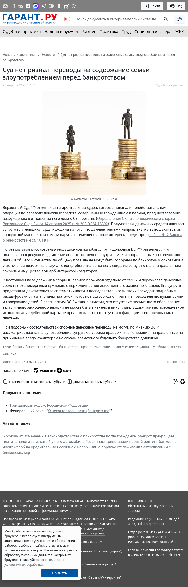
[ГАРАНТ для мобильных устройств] (13, 6)
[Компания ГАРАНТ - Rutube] (66, 6)
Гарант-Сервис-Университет (98, 577)
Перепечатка (175, 362)
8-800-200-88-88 (140, 501)
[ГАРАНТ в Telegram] (43, 6)
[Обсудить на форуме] (175, 381)
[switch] (67, 19)
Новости (43, 370)
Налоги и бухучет (61, 31)
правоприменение (95, 347)
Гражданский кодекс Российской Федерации (49, 405)
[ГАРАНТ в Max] (36, 6)
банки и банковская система (35, 347)
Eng (176, 6)
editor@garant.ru (151, 524)
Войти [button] (152, 6)
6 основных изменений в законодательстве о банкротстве (54, 436)
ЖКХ (179, 31)
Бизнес (89, 31)
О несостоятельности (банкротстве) (79, 410)
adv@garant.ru (157, 537)
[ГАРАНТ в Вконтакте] (21, 6)
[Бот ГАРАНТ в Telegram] (51, 6)
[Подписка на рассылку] (5, 6)
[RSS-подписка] (74, 6)
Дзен (64, 370)
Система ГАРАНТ (33, 362)
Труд (126, 31)
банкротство (68, 347)
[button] (179, 19)
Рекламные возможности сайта (152, 541)
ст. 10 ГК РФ (42, 240)
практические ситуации (130, 347)
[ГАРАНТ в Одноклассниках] (59, 6)
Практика (109, 31)
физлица (9, 353)
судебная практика (166, 347)
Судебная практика (22, 31)
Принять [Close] (59, 572)
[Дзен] (28, 6)
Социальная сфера (153, 31)
